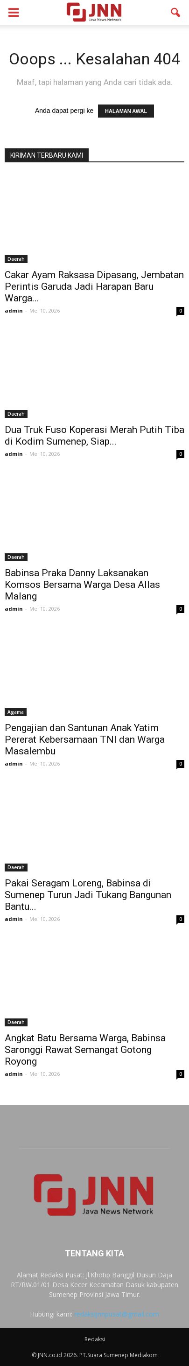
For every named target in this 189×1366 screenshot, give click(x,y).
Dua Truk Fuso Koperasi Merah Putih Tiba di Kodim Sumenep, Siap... (94, 435)
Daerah (16, 259)
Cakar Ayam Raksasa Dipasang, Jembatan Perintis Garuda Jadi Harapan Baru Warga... (94, 286)
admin (14, 310)
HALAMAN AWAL (126, 111)
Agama (15, 712)
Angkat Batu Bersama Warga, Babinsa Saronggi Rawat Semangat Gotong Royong (85, 1049)
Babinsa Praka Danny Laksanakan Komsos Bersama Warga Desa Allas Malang (82, 584)
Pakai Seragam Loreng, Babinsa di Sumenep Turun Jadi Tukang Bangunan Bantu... (88, 895)
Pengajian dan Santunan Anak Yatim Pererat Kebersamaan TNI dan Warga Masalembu (85, 739)
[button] (176, 12)
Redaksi (94, 1339)
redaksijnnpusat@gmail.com (116, 1314)
